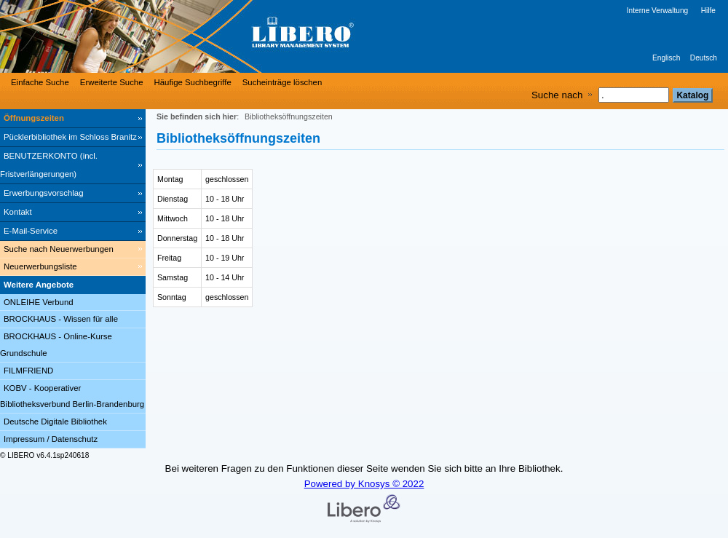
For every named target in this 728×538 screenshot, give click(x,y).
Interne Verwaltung (657, 11)
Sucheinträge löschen (282, 82)
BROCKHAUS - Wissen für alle (61, 319)
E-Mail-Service (31, 230)
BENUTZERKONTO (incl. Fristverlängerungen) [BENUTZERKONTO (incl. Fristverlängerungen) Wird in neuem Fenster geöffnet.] (49, 164)
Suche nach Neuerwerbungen (59, 249)
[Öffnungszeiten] (73, 118)
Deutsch (703, 58)
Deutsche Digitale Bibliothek (55, 421)
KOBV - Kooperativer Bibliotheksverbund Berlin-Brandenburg (72, 396)
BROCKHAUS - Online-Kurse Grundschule (56, 344)
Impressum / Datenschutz (51, 439)
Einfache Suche (40, 82)
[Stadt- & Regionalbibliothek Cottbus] (218, 36)
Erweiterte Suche (111, 82)
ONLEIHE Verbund (39, 302)
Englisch (666, 58)
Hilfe (708, 11)
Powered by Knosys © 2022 (364, 483)
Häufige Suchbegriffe (193, 82)
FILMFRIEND (28, 370)
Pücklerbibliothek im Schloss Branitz (70, 136)
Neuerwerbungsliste (40, 266)
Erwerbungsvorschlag (44, 193)
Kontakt (18, 211)
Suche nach (556, 95)
